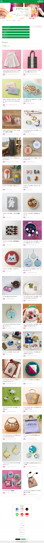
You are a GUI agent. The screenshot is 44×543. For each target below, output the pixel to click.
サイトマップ (22, 536)
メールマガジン (22, 523)
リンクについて (22, 534)
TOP (3, 20)
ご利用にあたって (22, 532)
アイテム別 (6, 29)
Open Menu (1, 1)
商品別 (14, 20)
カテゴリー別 (7, 27)
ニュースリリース (22, 521)
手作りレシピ (8, 20)
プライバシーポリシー (22, 530)
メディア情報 (22, 525)
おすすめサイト (22, 527)
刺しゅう (19, 20)
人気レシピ (5, 37)
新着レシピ (5, 34)
